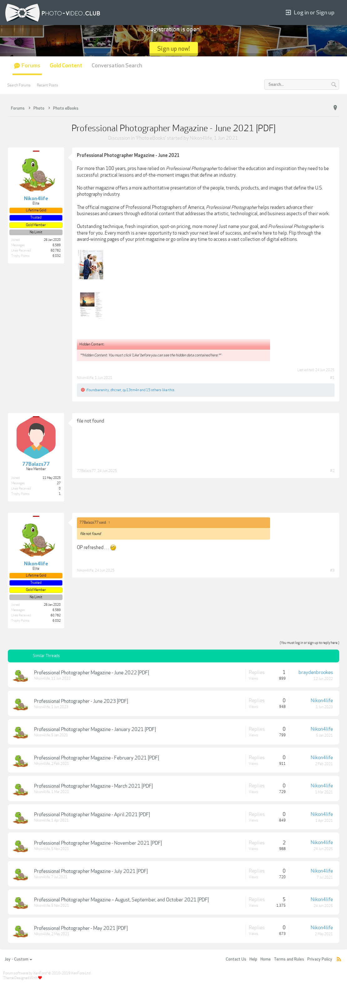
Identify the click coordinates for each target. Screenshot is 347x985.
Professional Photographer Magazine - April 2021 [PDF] (92, 814)
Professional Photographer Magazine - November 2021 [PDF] (98, 843)
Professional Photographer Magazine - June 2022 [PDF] (91, 673)
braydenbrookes (316, 672)
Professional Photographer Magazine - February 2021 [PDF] (96, 758)
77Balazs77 (86, 471)
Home (265, 959)
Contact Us (236, 959)
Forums (31, 65)
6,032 (57, 256)
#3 (332, 570)
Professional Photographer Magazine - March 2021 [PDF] (93, 786)
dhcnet (115, 390)
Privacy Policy (319, 959)
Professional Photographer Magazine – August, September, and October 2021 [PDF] (121, 900)
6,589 (57, 245)
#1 (332, 378)
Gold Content (66, 65)
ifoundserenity (97, 390)
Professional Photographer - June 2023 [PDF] (81, 701)
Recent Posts (47, 85)
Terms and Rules (289, 959)
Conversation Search (117, 65)
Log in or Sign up (310, 12)
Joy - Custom (18, 959)
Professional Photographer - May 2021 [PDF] (81, 928)
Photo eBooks (151, 138)
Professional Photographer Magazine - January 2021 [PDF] (95, 729)
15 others (153, 390)
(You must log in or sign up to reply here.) (309, 643)
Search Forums (19, 85)
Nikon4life (201, 138)
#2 (332, 471)
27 (59, 483)
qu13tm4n (131, 390)
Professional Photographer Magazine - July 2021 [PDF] (91, 871)
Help (253, 959)
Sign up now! (173, 48)
